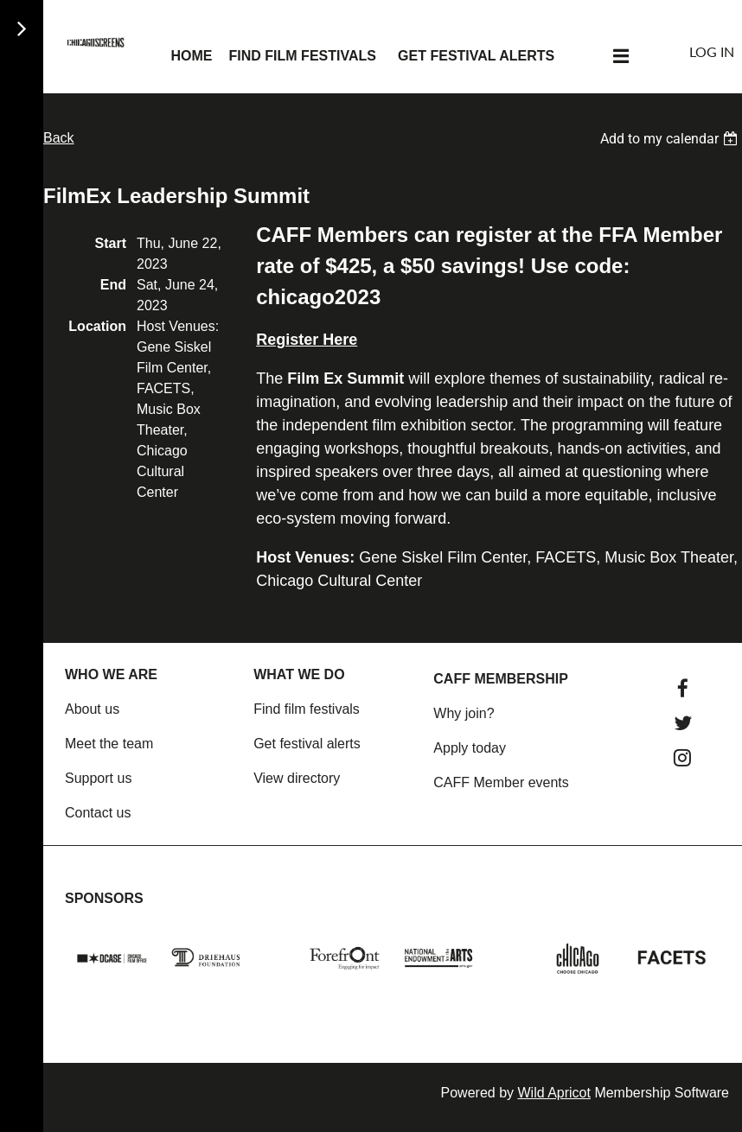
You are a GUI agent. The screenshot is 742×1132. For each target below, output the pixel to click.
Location (97, 326)
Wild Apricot (553, 1092)
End (113, 284)
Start (110, 243)
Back (58, 137)
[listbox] (671, 138)
